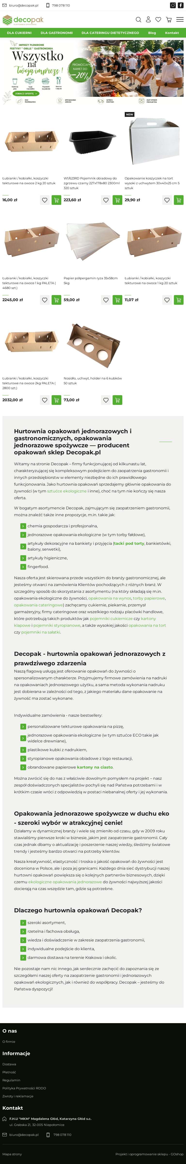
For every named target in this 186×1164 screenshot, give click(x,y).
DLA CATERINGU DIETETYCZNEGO (110, 33)
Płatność (9, 1072)
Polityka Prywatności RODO (24, 1088)
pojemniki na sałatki (40, 632)
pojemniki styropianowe (56, 625)
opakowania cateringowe (38, 605)
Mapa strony (12, 1154)
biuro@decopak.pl (24, 5)
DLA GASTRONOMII (57, 33)
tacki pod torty (129, 543)
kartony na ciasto (95, 767)
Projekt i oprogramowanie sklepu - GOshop (150, 1154)
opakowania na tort (147, 625)
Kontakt (172, 33)
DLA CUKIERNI (19, 33)
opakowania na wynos (109, 598)
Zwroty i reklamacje (17, 1096)
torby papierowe (149, 598)
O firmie (8, 1042)
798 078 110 (61, 5)
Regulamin (11, 1080)
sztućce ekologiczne (67, 491)
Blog (152, 33)
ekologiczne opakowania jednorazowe (65, 882)
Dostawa (9, 1064)
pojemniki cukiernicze (111, 618)
